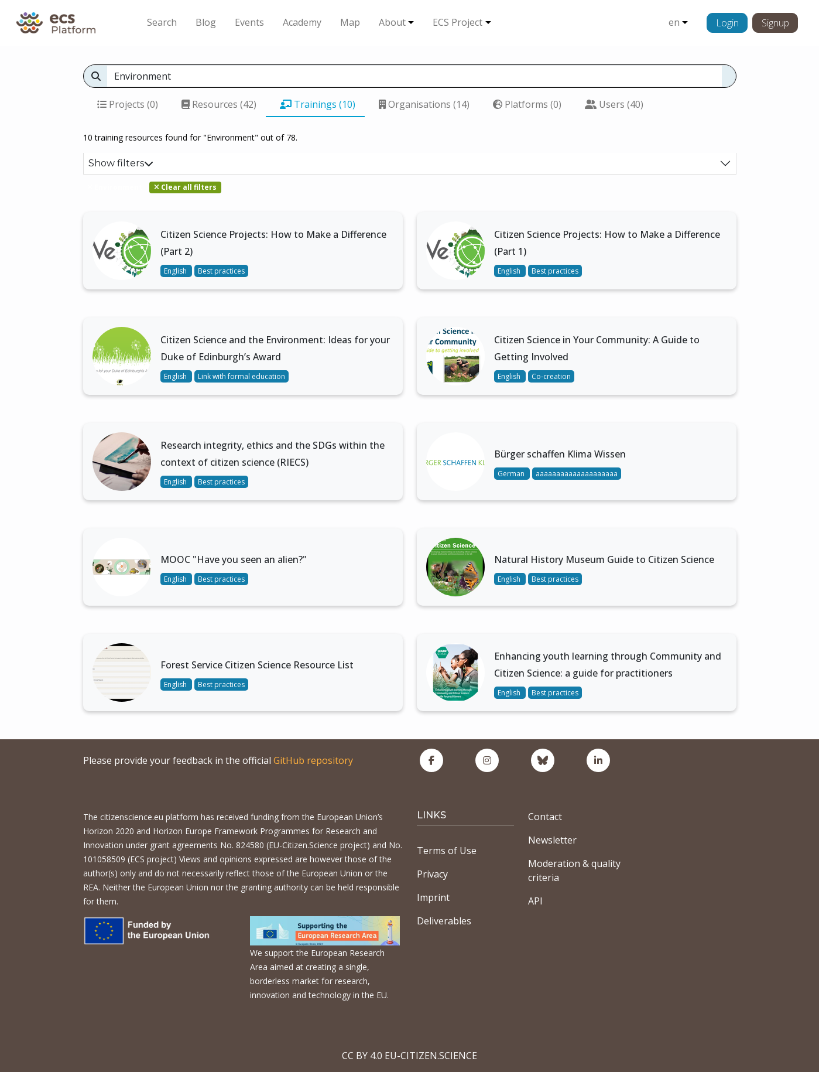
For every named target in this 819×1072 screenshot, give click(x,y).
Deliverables (444, 920)
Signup (775, 22)
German (512, 474)
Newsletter (552, 840)
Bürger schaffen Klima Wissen (560, 454)
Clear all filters (185, 187)
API (535, 901)
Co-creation (551, 376)
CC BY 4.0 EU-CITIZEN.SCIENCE (409, 1055)
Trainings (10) (317, 104)
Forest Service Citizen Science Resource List (257, 664)
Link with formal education (241, 376)
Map (350, 22)
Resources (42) (218, 104)
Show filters (120, 163)
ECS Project (457, 22)
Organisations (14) (424, 104)
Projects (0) (127, 104)
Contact (545, 816)
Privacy (432, 874)
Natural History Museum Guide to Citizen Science (604, 559)
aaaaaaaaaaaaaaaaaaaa (577, 474)
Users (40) (614, 104)
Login (727, 22)
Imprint (433, 897)
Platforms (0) (527, 104)
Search (162, 22)
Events (249, 22)
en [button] (674, 22)
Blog (206, 22)
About (392, 22)
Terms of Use (447, 850)
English (176, 271)
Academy (302, 22)
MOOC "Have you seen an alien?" (233, 559)
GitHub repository (313, 760)
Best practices (221, 271)
